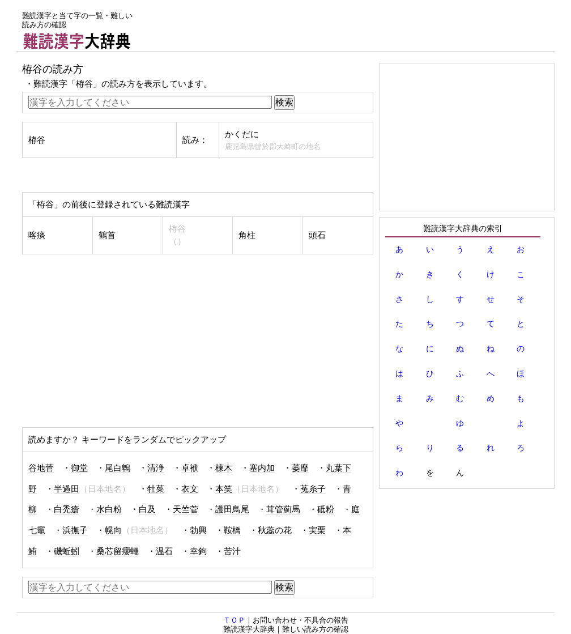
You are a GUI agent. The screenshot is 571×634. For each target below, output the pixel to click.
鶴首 (107, 235)
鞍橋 (232, 530)
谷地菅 (41, 468)
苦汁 (232, 551)
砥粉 (325, 509)
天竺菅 (185, 509)
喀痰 (36, 235)
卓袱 (189, 468)
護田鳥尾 (232, 509)
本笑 (223, 488)
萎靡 (300, 468)
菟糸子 (313, 488)
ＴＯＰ (234, 620)
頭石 (317, 235)
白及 (147, 509)
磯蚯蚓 (66, 551)
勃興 (198, 530)
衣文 (189, 488)
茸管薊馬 (283, 509)
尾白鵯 (117, 468)
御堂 (79, 468)
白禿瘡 (66, 509)
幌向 (113, 530)
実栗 (317, 530)
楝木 (223, 468)
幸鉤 (198, 551)
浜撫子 (75, 530)
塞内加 (262, 468)
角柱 (246, 235)
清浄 (155, 468)
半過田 (66, 488)
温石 (164, 551)
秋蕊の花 (275, 530)
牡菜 (155, 488)
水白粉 (109, 509)
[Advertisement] (348, 25)
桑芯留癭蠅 (117, 551)
